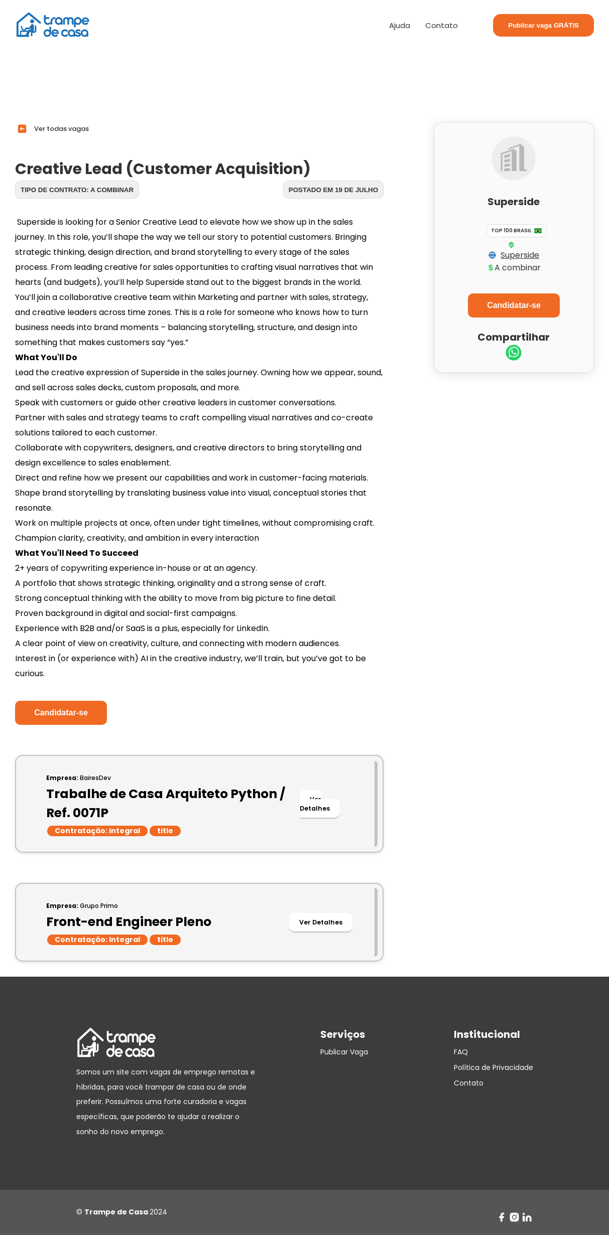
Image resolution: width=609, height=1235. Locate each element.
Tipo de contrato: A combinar (77, 190)
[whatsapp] (514, 354)
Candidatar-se (61, 712)
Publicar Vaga (344, 1052)
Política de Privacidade (493, 1067)
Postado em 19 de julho (333, 190)
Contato (441, 25)
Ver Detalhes (315, 804)
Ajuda (399, 25)
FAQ (461, 1052)
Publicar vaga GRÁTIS (543, 25)
